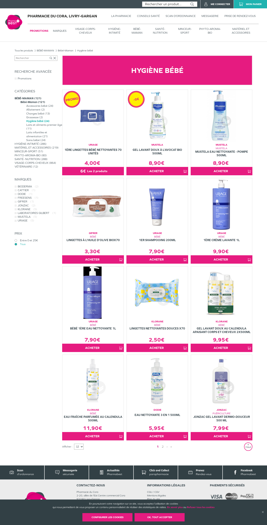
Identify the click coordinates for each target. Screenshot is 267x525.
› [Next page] (167, 446)
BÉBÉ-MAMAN (137, 30)
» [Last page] (171, 446)
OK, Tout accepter (159, 517)
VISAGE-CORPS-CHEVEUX (85, 30)
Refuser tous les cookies (200, 507)
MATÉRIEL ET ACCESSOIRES (241, 30)
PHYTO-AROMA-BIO (210, 30)
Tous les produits (24, 50)
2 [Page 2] (163, 446)
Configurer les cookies (107, 517)
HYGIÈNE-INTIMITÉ (114, 30)
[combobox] (164, 4)
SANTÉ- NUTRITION (160, 30)
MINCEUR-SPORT (185, 30)
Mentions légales (156, 495)
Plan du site (153, 499)
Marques (60, 30)
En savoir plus (175, 507)
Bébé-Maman (65, 50)
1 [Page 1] (158, 446)
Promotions (39, 30)
